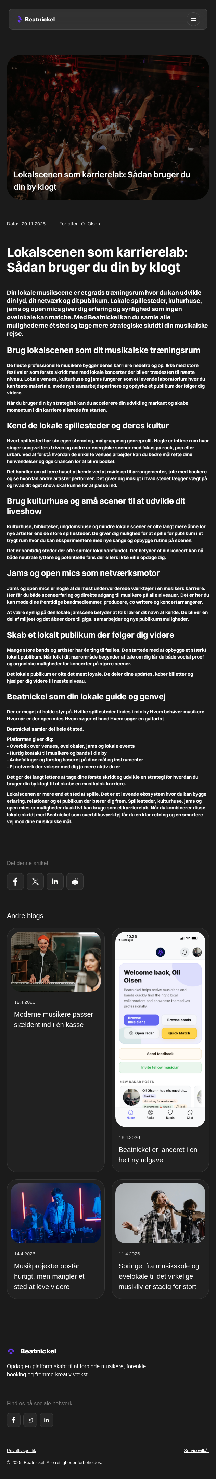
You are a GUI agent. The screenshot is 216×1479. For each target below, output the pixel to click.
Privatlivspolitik (21, 1450)
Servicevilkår (196, 1450)
